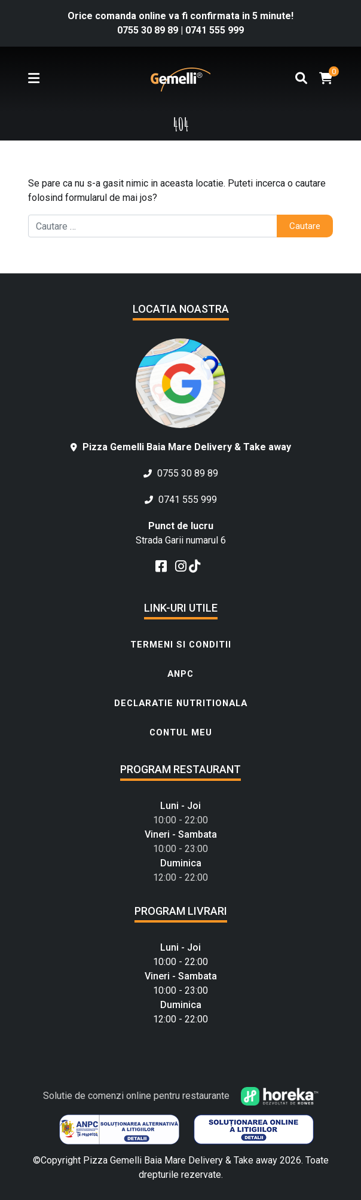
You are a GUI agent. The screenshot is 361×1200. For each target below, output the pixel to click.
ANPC (180, 673)
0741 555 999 (214, 30)
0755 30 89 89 (148, 30)
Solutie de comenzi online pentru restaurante (181, 1095)
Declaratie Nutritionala (180, 703)
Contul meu (180, 732)
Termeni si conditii (180, 644)
